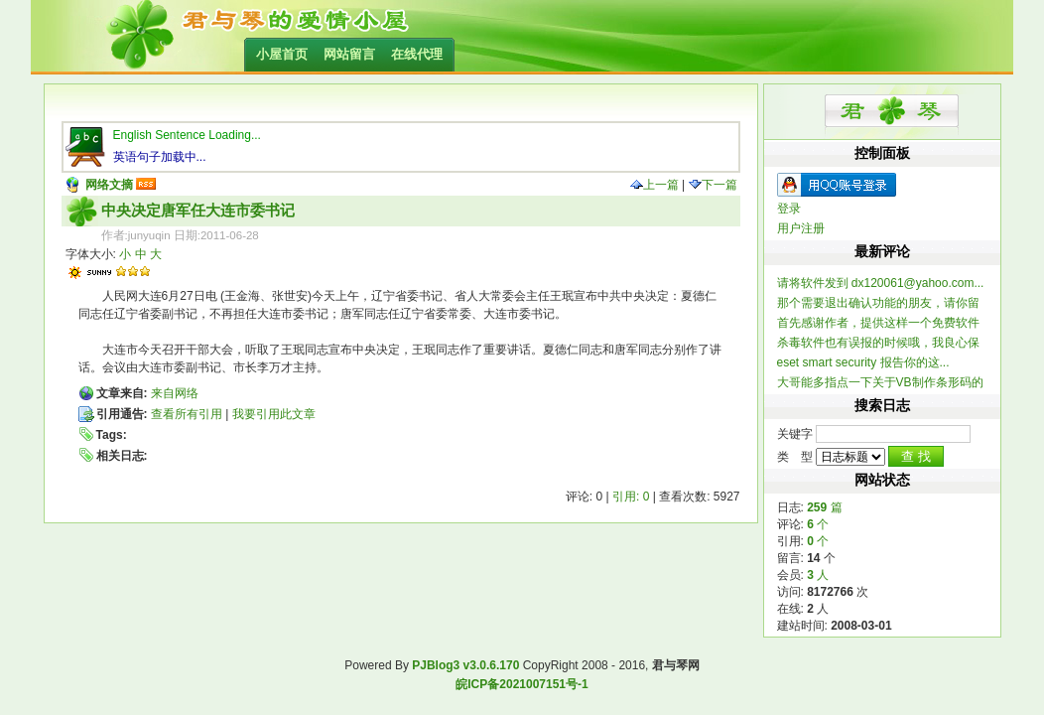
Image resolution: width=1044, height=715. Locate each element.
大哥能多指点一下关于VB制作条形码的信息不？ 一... (880, 382)
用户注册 (801, 228)
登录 (789, 208)
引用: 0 (630, 496)
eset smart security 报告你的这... (863, 362)
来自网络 (174, 393)
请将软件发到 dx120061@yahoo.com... (880, 283)
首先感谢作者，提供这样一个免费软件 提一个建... (878, 323)
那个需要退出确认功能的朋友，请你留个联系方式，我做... (878, 303)
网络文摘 (109, 185)
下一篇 (713, 185)
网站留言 (349, 54)
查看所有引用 (186, 414)
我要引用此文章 (274, 414)
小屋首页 (282, 54)
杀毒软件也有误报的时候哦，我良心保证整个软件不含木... (878, 343)
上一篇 (654, 185)
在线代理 (417, 54)
